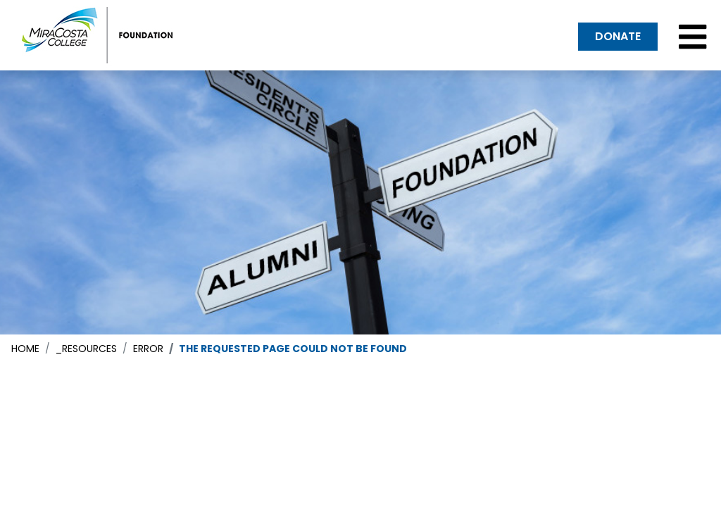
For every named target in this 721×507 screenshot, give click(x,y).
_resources (86, 349)
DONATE (618, 36)
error (148, 349)
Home (25, 349)
